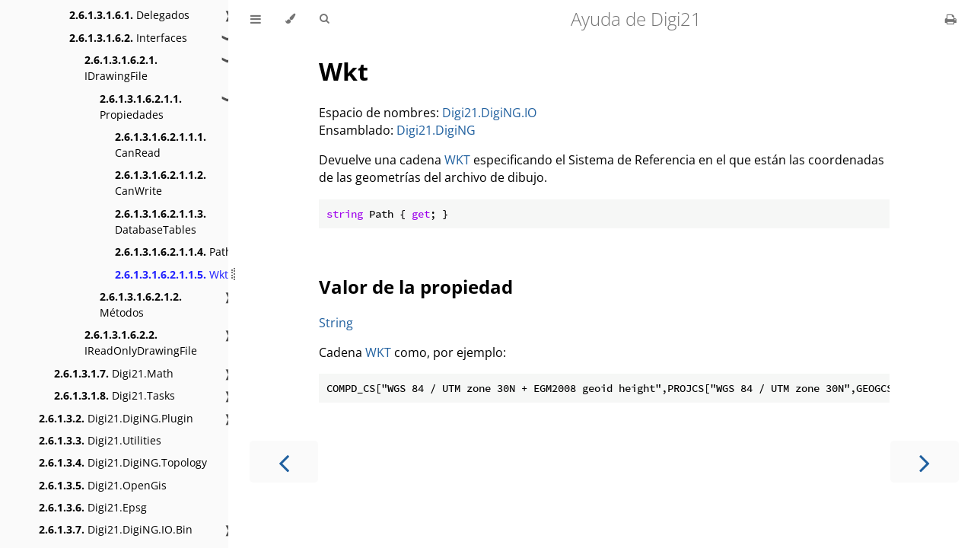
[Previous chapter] (284, 462)
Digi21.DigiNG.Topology (123, 462)
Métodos (141, 304)
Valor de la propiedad (416, 286)
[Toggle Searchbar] (324, 19)
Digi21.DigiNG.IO (489, 112)
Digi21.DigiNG (436, 130)
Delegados (129, 15)
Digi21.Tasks (114, 395)
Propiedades (141, 106)
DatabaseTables (160, 221)
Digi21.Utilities (100, 440)
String (336, 322)
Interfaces (128, 37)
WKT (457, 159)
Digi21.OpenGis (103, 485)
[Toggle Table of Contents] (255, 19)
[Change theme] (290, 19)
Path (173, 251)
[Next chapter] (924, 462)
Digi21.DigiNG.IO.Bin (116, 529)
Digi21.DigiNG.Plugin (116, 418)
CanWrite (160, 182)
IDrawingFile (121, 68)
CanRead (160, 144)
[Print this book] (951, 19)
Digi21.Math (113, 373)
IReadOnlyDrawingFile (140, 342)
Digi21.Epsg (93, 507)
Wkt (171, 274)
